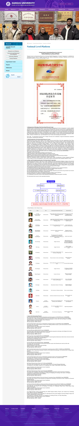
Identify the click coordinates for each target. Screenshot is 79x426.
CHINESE (69, 3)
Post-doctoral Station (24, 417)
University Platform (13, 56)
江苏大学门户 (62, 3)
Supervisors (13, 412)
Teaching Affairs (67, 410)
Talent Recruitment (14, 415)
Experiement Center (11, 61)
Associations (56, 410)
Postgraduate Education (68, 412)
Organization (7, 413)
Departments (23, 410)
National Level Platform (13, 51)
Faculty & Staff (13, 413)
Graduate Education (24, 413)
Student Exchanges (46, 412)
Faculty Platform (13, 58)
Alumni (6, 415)
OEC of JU (45, 417)
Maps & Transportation (58, 417)
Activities (55, 412)
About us (6, 410)
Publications (9, 67)
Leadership (7, 412)
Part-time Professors (14, 410)
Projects (8, 64)
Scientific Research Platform (10, 47)
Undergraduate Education (25, 412)
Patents (8, 70)
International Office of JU (47, 415)
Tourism (55, 415)
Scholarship (45, 413)
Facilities (55, 413)
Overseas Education (24, 415)
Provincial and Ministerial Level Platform (13, 54)
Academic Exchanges (46, 410)
